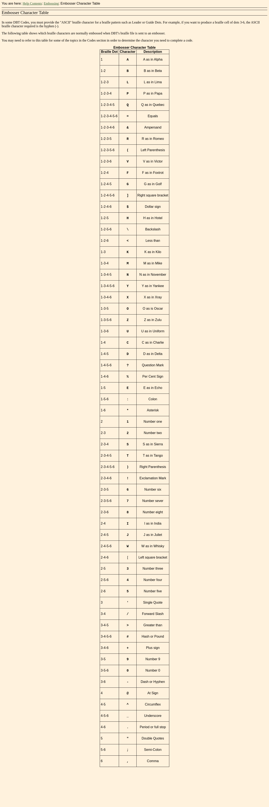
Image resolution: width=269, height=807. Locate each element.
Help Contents (32, 3)
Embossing (51, 3)
